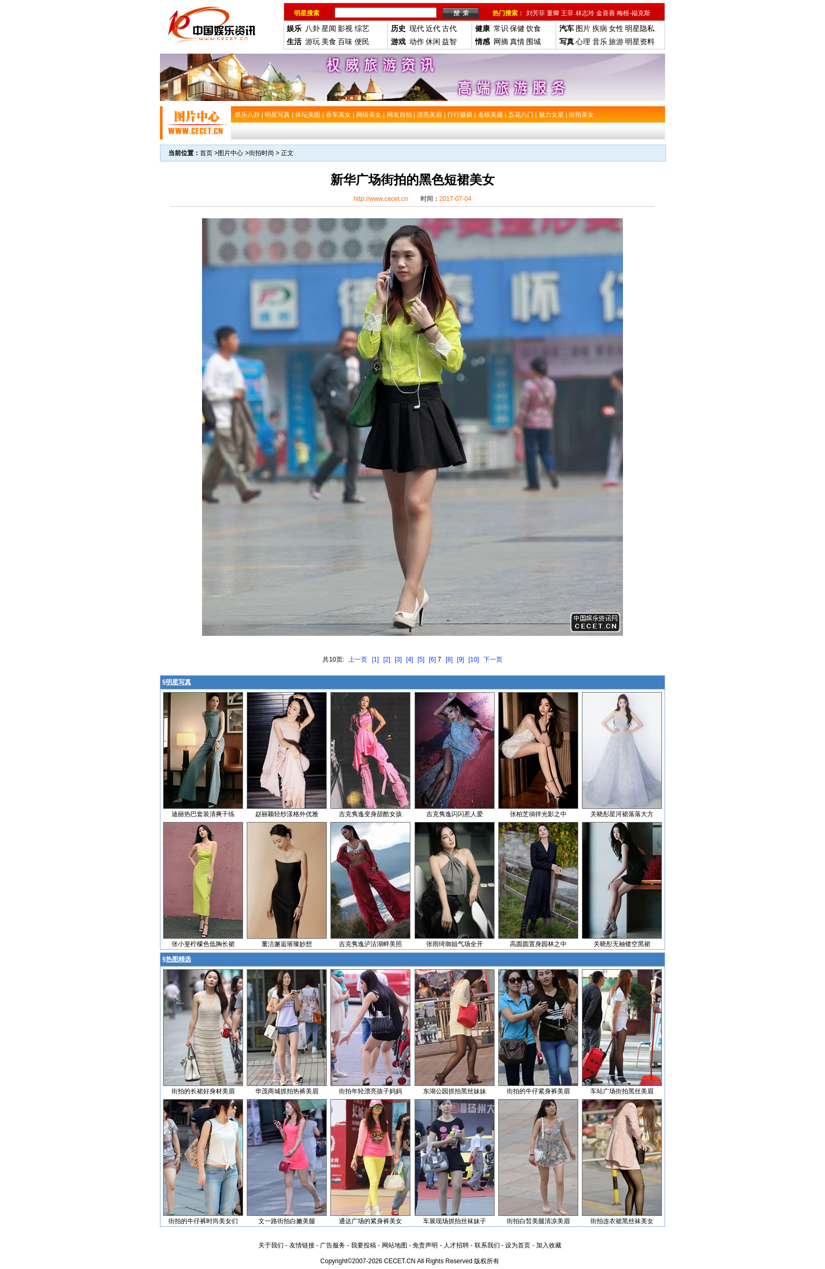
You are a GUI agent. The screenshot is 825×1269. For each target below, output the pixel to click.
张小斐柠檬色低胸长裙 (203, 944)
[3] (398, 659)
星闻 (328, 28)
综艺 (362, 28)
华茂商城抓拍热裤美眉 (286, 1091)
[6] (432, 659)
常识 (501, 28)
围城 (533, 41)
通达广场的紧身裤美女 (370, 1221)
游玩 (312, 41)
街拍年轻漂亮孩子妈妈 (370, 1091)
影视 (345, 28)
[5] (421, 659)
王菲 (567, 13)
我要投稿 (363, 1245)
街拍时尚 (261, 153)
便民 (362, 41)
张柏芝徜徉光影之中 (538, 814)
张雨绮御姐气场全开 (454, 944)
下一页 (493, 659)
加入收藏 (548, 1245)
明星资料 (640, 41)
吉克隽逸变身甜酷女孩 (370, 814)
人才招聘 (456, 1245)
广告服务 (332, 1245)
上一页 (357, 659)
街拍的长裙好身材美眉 (203, 1091)
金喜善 (605, 13)
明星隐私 (640, 28)
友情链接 (302, 1245)
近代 (433, 28)
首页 (206, 153)
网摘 (501, 41)
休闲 (433, 41)
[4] (409, 659)
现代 (416, 28)
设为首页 (517, 1245)
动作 (416, 41)
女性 (616, 28)
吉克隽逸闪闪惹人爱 (454, 814)
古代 (449, 28)
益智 (449, 41)
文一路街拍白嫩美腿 (286, 1221)
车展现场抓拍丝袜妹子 (454, 1221)
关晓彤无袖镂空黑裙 (621, 944)
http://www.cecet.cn (381, 198)
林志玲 (585, 13)
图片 (583, 28)
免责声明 (425, 1245)
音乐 (599, 41)
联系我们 (487, 1245)
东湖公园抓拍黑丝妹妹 (454, 1091)
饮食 (533, 28)
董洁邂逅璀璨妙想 (286, 944)
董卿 (553, 13)
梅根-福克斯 (633, 13)
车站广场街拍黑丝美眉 (621, 1091)
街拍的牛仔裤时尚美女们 (203, 1221)
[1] (375, 659)
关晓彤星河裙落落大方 (621, 814)
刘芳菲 (535, 13)
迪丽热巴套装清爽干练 (203, 814)
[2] (386, 659)
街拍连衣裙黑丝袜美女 (621, 1221)
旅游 (616, 41)
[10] (473, 659)
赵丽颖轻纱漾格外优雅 (286, 814)
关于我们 (271, 1245)
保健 (517, 28)
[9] (460, 659)
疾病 (599, 28)
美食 (328, 41)
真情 (517, 41)
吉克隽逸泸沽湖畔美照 (370, 944)
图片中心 (230, 153)
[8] (449, 659)
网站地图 (394, 1245)
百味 (345, 41)
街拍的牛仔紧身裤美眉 (538, 1091)
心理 (583, 41)
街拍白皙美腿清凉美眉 (538, 1221)
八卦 (312, 28)
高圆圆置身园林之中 (538, 944)
